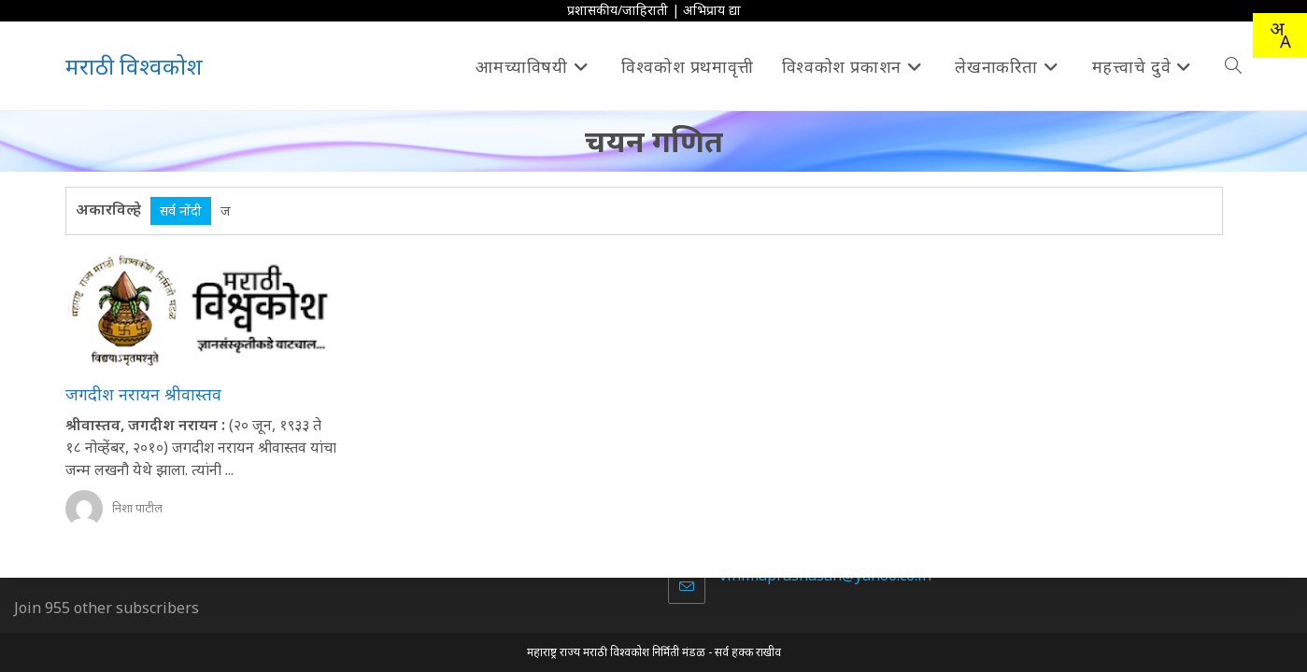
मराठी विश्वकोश (134, 65)
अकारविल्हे (108, 209)
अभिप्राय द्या (712, 10)
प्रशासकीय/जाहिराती (617, 10)
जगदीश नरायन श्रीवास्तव (143, 394)
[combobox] (1279, 35)
